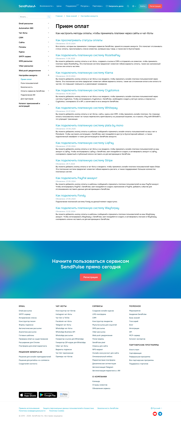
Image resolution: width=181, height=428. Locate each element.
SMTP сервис (25, 56)
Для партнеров (27, 99)
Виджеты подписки (64, 349)
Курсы (22, 52)
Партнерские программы (144, 345)
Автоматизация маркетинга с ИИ (106, 370)
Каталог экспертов (137, 339)
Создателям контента (28, 364)
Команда (96, 381)
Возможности (47, 6)
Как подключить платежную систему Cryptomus (87, 90)
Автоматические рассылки (30, 328)
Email (22, 306)
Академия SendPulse (137, 314)
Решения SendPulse (30, 352)
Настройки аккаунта (28, 75)
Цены (59, 6)
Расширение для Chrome (29, 342)
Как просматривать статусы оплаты (79, 40)
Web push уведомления (30, 70)
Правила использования (29, 408)
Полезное (135, 306)
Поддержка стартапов (138, 364)
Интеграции (134, 328)
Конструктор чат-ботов (65, 311)
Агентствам (134, 349)
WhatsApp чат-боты (64, 328)
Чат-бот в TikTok (62, 318)
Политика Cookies (56, 411)
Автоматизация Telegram (102, 367)
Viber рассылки (26, 66)
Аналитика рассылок (27, 332)
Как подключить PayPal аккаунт (76, 178)
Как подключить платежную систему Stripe (84, 160)
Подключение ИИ (28, 95)
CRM (21, 37)
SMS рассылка (98, 328)
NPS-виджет (97, 349)
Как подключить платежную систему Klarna (84, 73)
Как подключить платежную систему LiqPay (85, 143)
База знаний (134, 318)
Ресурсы (85, 6)
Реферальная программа (139, 357)
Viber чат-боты (62, 346)
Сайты (22, 42)
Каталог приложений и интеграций (29, 104)
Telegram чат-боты (63, 325)
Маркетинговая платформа (103, 360)
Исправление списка (28, 318)
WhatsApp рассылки (64, 335)
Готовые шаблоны (26, 335)
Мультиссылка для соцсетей (104, 325)
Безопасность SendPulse (108, 408)
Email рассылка (25, 311)
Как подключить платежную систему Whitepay (87, 108)
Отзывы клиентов (99, 385)
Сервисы (97, 306)
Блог (131, 325)
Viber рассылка (98, 332)
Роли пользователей (29, 83)
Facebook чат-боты (64, 321)
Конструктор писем (27, 321)
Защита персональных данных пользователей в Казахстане (68, 408)
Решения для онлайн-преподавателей (35, 357)
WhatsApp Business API (65, 332)
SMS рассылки (25, 61)
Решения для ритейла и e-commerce (34, 360)
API (130, 332)
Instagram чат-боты (64, 314)
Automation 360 (26, 28)
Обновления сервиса (101, 388)
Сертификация (135, 353)
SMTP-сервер (24, 314)
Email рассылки (26, 23)
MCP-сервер (134, 335)
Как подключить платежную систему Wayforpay (87, 208)
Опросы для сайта (100, 346)
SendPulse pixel (98, 342)
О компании (99, 376)
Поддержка (71, 6)
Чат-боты (23, 33)
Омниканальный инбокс (102, 356)
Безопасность (27, 87)
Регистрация (155, 6)
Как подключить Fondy (71, 195)
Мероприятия (134, 311)
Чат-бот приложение (64, 353)
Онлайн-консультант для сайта (105, 353)
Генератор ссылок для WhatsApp (70, 339)
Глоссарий (133, 321)
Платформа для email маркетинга (33, 346)
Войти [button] (142, 6)
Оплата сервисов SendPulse (33, 91)
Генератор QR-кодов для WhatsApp (71, 342)
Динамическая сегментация (104, 363)
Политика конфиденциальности (32, 411)
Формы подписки (26, 325)
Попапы (22, 47)
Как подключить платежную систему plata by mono (89, 125)
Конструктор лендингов (102, 321)
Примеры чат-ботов (64, 356)
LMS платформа (99, 314)
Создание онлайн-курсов (103, 311)
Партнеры (98, 6)
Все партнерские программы (141, 360)
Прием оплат (26, 79)
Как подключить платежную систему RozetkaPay (88, 55)
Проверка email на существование (33, 339)
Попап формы (98, 339)
